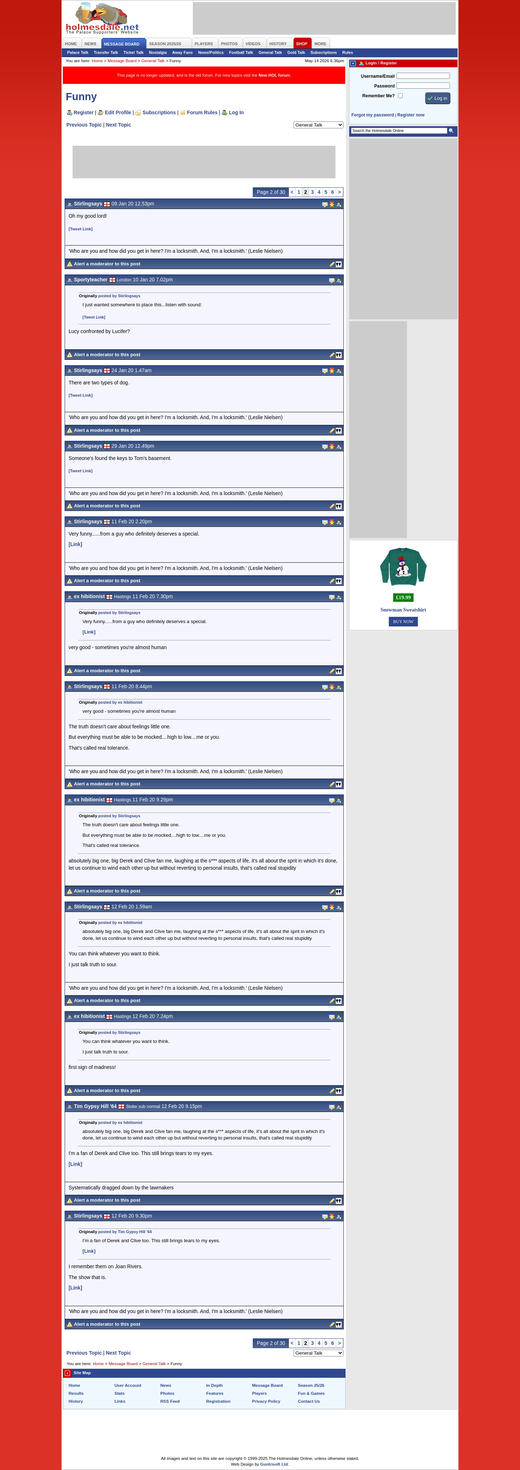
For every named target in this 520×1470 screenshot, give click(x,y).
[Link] (75, 544)
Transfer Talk (106, 52)
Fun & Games (311, 1393)
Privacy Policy (266, 1401)
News (165, 1385)
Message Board (122, 61)
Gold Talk (296, 52)
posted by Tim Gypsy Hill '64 (125, 1232)
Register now (410, 115)
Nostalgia (158, 52)
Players (259, 1393)
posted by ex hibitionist (120, 702)
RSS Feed (170, 1401)
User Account (127, 1385)
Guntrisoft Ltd (274, 1464)
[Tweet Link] (80, 229)
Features (215, 1393)
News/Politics (211, 52)
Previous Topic (84, 125)
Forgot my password (372, 115)
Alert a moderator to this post (107, 264)
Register (84, 112)
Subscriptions (324, 52)
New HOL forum (274, 75)
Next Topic (118, 125)
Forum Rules (202, 112)
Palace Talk (77, 52)
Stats (119, 1393)
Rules (347, 52)
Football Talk (241, 52)
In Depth (214, 1385)
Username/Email (378, 76)
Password (384, 86)
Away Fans (182, 52)
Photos (167, 1393)
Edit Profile (118, 112)
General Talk (270, 52)
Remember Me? (379, 95)
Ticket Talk (134, 52)
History (76, 1401)
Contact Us (309, 1401)
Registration (218, 1401)
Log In (236, 112)
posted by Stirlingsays (119, 296)
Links (119, 1401)
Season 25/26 (311, 1385)
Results (76, 1393)
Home (97, 61)
